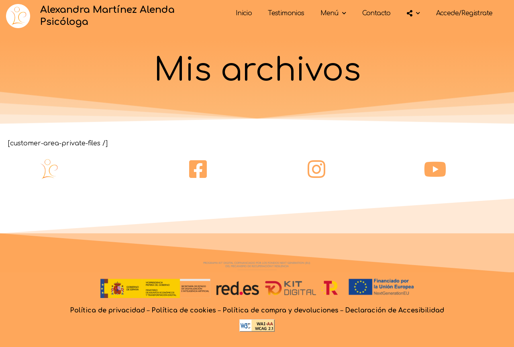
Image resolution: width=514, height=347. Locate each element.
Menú (333, 13)
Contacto (376, 13)
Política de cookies (183, 310)
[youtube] (435, 169)
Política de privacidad (107, 310)
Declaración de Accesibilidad (394, 310)
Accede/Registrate (464, 13)
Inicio (244, 13)
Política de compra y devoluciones (280, 310)
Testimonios (286, 13)
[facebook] (198, 169)
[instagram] (316, 169)
